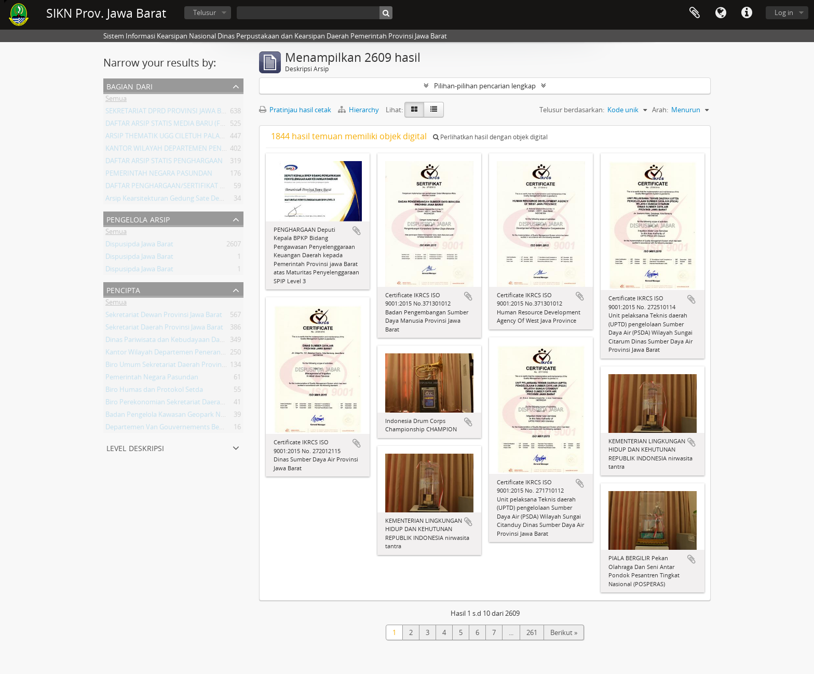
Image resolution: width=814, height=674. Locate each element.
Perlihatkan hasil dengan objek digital (490, 137)
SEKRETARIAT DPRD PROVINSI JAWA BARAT (171, 112)
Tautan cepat (746, 13)
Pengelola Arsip (138, 219)
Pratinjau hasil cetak (295, 109)
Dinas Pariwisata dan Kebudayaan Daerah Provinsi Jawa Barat (199, 341)
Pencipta (123, 289)
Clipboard (695, 13)
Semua (116, 100)
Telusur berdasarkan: (571, 109)
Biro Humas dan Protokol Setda (154, 391)
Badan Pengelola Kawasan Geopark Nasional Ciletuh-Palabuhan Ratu (211, 416)
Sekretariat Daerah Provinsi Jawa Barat (164, 329)
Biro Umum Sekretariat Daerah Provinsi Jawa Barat (182, 366)
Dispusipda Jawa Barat (139, 245)
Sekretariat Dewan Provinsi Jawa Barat (163, 316)
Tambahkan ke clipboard (356, 231)
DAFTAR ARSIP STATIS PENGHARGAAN (164, 162)
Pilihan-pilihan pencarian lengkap (485, 85)
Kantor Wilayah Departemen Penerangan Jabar (177, 354)
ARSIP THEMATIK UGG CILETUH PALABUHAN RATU (183, 137)
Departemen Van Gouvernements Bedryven (173, 428)
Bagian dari (129, 85)
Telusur (204, 12)
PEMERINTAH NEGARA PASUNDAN (158, 175)
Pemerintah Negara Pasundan (151, 379)
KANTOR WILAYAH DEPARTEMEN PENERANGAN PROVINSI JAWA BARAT (214, 150)
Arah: (660, 109)
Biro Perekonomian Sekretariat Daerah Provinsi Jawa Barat (194, 403)
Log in (784, 12)
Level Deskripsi (135, 447)
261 (531, 632)
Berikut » (563, 632)
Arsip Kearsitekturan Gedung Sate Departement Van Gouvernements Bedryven (227, 200)
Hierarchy (359, 109)
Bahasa (721, 13)
